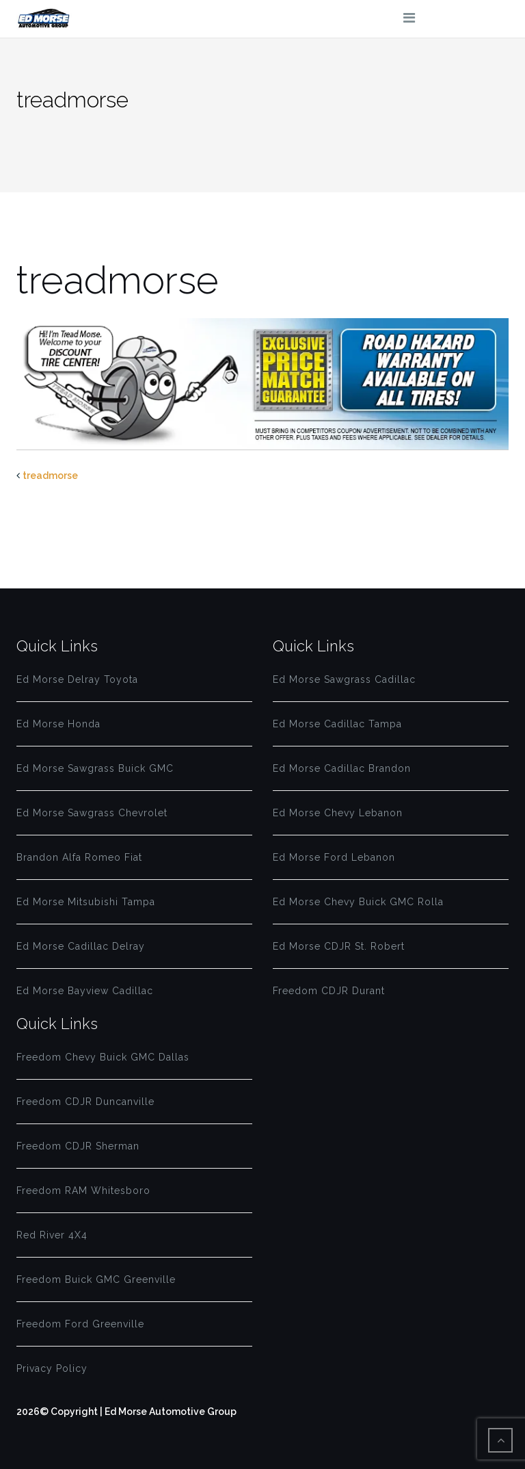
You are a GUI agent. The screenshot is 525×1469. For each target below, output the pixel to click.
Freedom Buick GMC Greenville (96, 1279)
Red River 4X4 (52, 1235)
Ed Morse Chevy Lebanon (338, 812)
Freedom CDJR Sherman (77, 1146)
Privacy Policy (52, 1368)
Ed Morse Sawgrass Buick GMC (95, 768)
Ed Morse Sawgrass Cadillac (344, 679)
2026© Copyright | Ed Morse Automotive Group (126, 1411)
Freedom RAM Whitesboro (83, 1190)
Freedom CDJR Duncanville (85, 1101)
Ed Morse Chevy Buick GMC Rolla (358, 901)
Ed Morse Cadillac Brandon (342, 768)
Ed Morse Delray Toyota (77, 679)
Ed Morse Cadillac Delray (80, 946)
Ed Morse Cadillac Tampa (337, 723)
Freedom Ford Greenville (80, 1323)
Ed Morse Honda (58, 723)
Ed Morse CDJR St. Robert (339, 946)
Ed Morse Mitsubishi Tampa (85, 901)
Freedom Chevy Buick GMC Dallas (102, 1057)
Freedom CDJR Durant (329, 990)
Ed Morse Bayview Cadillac (84, 990)
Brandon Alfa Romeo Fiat (79, 857)
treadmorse (50, 475)
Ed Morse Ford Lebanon (334, 857)
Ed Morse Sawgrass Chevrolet (91, 812)
